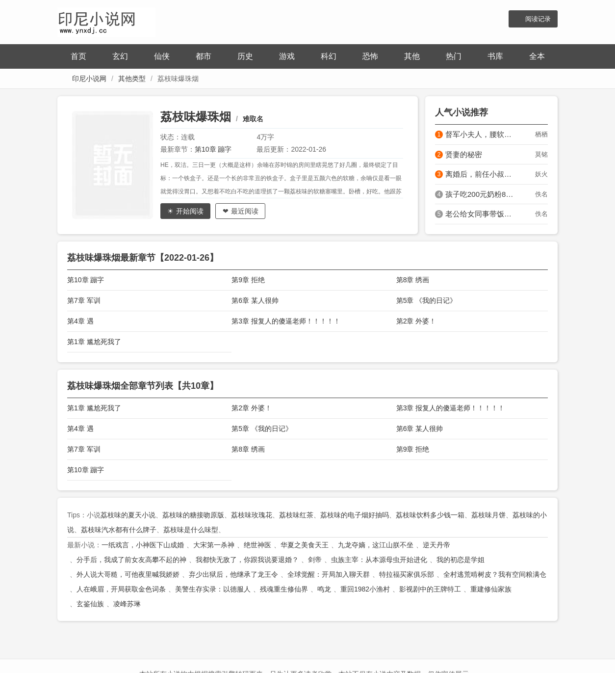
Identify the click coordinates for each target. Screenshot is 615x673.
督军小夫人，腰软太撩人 (481, 134)
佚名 (541, 194)
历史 (245, 56)
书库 (495, 56)
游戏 (287, 56)
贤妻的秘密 (463, 154)
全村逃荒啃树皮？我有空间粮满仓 (494, 574)
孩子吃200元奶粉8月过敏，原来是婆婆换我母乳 (481, 194)
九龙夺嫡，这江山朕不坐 (375, 545)
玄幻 (120, 56)
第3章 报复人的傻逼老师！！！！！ (285, 321)
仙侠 (162, 56)
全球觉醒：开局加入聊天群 (328, 574)
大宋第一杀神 (213, 545)
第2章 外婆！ (416, 321)
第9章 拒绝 (248, 280)
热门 (453, 56)
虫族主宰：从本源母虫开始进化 (379, 560)
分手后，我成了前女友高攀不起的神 (131, 560)
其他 (412, 56)
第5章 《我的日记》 (426, 300)
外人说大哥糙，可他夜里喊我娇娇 (128, 574)
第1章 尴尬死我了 (94, 342)
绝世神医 (257, 545)
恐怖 (370, 56)
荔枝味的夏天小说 (128, 515)
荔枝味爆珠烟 (195, 116)
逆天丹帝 (436, 545)
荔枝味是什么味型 (190, 530)
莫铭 (541, 154)
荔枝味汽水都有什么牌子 (118, 530)
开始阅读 (190, 211)
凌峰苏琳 (127, 604)
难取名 (253, 119)
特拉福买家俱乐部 (406, 574)
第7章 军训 (84, 300)
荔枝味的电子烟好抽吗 (354, 515)
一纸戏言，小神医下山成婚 (143, 545)
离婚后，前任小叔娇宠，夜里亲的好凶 (481, 174)
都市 (203, 56)
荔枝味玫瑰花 (251, 515)
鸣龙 (324, 589)
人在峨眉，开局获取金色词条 (121, 589)
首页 (78, 56)
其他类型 (132, 78)
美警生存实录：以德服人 (213, 589)
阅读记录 (538, 19)
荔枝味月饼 (488, 515)
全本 (537, 56)
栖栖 (541, 134)
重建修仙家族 (491, 589)
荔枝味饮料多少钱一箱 (430, 515)
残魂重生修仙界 (284, 589)
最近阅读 (244, 211)
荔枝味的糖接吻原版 (193, 515)
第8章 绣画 (413, 280)
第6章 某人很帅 (255, 300)
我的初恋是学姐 (460, 560)
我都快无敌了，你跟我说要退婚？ (247, 560)
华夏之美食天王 (305, 545)
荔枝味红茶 (296, 515)
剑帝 (315, 560)
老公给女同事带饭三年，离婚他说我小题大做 (481, 214)
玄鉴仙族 (90, 604)
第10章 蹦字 (213, 149)
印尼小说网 (89, 78)
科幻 (328, 56)
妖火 (541, 174)
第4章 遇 (80, 321)
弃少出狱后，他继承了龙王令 (233, 574)
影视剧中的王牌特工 (430, 589)
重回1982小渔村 (365, 589)
